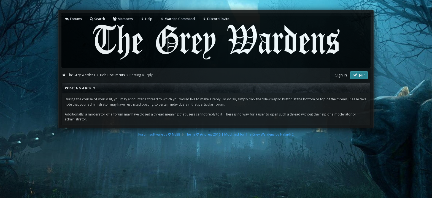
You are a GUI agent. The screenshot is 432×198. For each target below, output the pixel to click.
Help (146, 19)
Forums (73, 19)
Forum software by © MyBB (159, 134)
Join (359, 75)
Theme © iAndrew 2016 (203, 134)
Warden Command (177, 19)
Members (122, 19)
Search (97, 19)
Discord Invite (215, 19)
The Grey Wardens (81, 75)
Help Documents (112, 75)
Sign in (341, 75)
